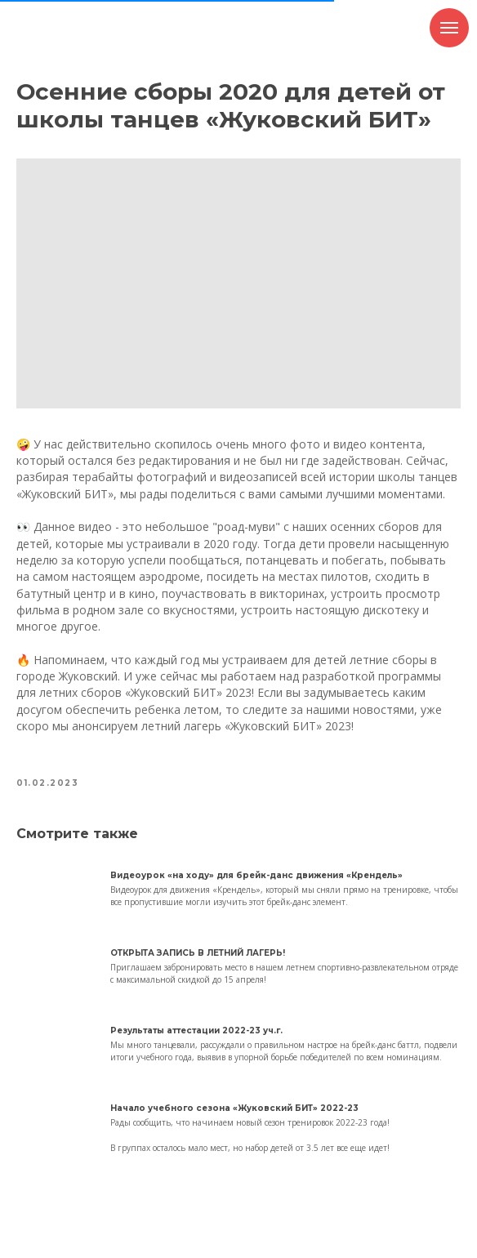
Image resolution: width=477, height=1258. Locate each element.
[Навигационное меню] (449, 27)
